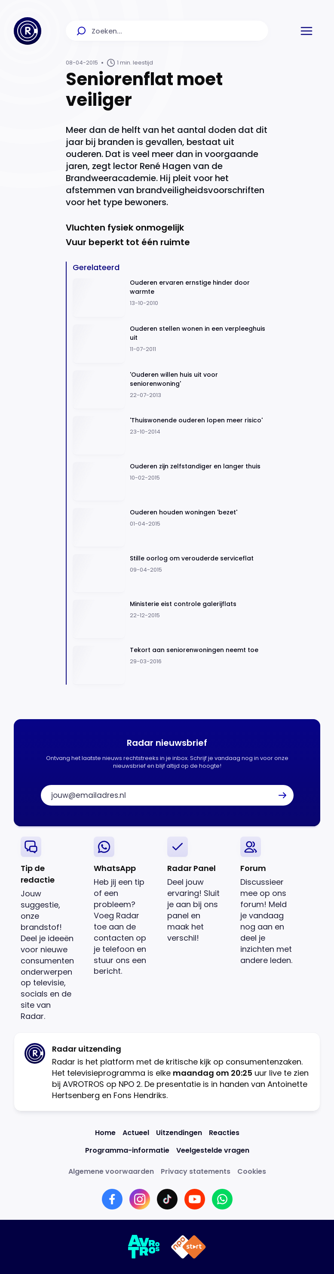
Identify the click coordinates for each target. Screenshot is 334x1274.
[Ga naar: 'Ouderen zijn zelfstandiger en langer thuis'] (170, 481)
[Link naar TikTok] (167, 1199)
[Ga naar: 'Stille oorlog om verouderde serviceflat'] (170, 573)
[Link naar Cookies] (251, 1171)
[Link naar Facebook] (112, 1199)
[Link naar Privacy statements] (195, 1171)
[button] (306, 31)
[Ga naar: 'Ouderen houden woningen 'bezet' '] (170, 527)
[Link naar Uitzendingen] (179, 1132)
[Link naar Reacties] (224, 1132)
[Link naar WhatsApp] (222, 1199)
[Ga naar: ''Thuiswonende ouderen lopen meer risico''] (170, 435)
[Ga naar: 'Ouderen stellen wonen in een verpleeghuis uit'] (170, 343)
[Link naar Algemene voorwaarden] (111, 1171)
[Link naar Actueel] (136, 1132)
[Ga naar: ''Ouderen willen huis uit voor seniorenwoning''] (170, 389)
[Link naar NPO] (188, 1247)
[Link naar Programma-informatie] (127, 1150)
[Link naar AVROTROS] (144, 1247)
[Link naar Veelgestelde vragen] (212, 1150)
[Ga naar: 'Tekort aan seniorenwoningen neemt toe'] (170, 665)
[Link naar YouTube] (194, 1199)
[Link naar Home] (105, 1132)
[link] (50, 929)
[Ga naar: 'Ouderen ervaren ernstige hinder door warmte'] (170, 297)
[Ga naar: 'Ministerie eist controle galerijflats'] (170, 619)
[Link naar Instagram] (139, 1199)
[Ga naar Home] (27, 31)
